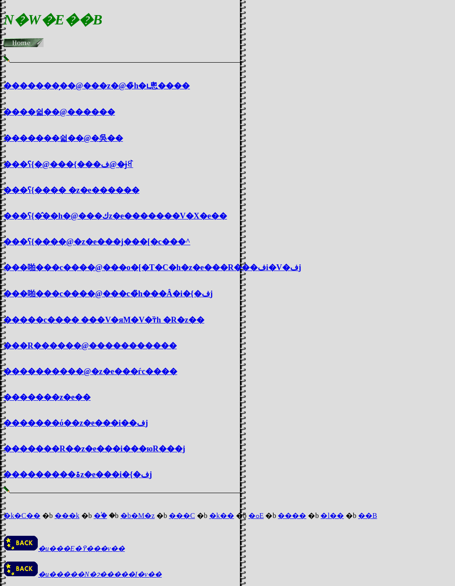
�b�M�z (137, 515)
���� (292, 515)
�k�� (221, 515)
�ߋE (256, 515)
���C (182, 515)
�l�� (331, 515)
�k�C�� (22, 515)
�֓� (100, 515)
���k (67, 515)
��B (367, 515)
